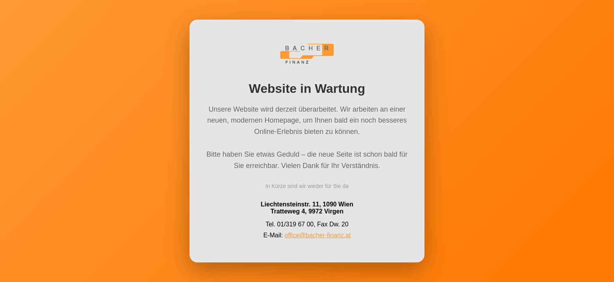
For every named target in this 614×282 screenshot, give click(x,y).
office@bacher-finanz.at (318, 234)
